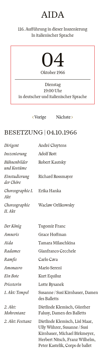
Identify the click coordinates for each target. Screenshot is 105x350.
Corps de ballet (78, 345)
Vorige (39, 117)
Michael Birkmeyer (76, 333)
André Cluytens (52, 145)
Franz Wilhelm (80, 339)
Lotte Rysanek (51, 284)
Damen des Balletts (69, 313)
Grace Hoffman (52, 234)
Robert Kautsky (52, 162)
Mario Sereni (50, 268)
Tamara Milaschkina (56, 243)
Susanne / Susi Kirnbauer (60, 292)
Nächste (64, 117)
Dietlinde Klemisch (55, 307)
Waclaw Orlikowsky (56, 205)
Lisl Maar (83, 321)
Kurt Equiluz (49, 276)
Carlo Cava (48, 259)
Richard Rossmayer (55, 176)
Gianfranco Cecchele (57, 251)
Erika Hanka (49, 191)
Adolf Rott (47, 154)
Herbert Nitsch (51, 339)
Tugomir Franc (52, 226)
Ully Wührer (49, 327)
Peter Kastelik (50, 345)
